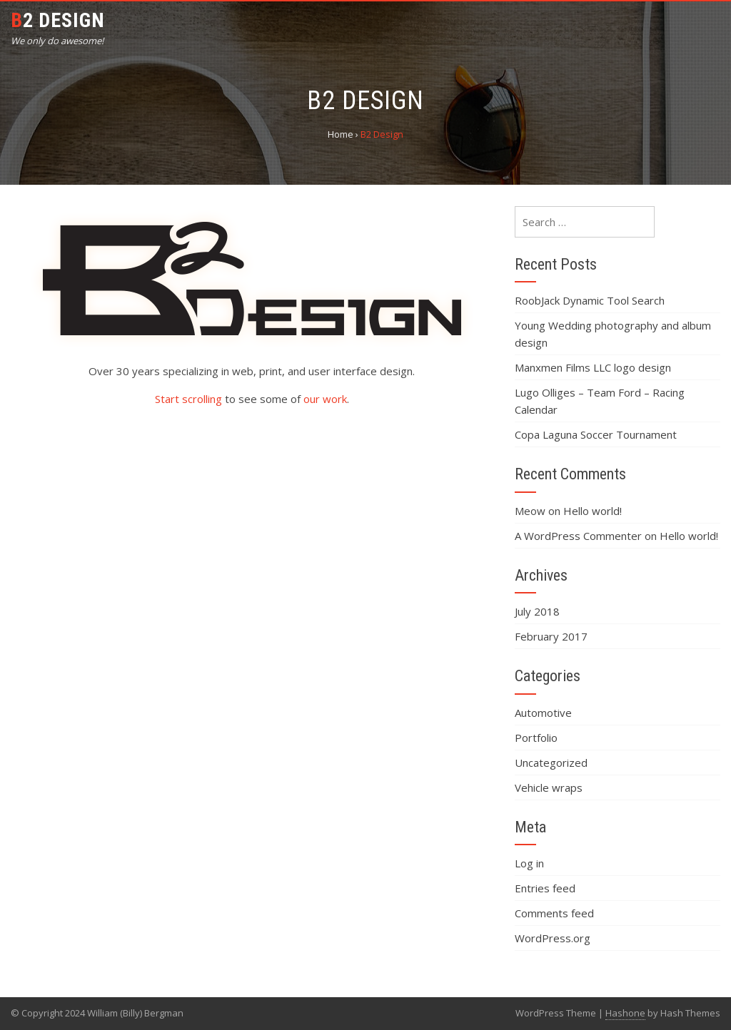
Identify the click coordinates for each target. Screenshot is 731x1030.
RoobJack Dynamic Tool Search (590, 300)
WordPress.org (552, 938)
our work (325, 399)
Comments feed (554, 913)
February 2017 (551, 636)
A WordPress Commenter (578, 536)
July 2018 (537, 611)
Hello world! (592, 511)
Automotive (543, 712)
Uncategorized (551, 762)
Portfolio (536, 737)
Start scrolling (188, 399)
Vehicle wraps (549, 787)
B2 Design (58, 20)
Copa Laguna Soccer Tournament (596, 434)
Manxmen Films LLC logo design (593, 367)
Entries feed (545, 888)
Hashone (625, 1012)
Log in (529, 863)
